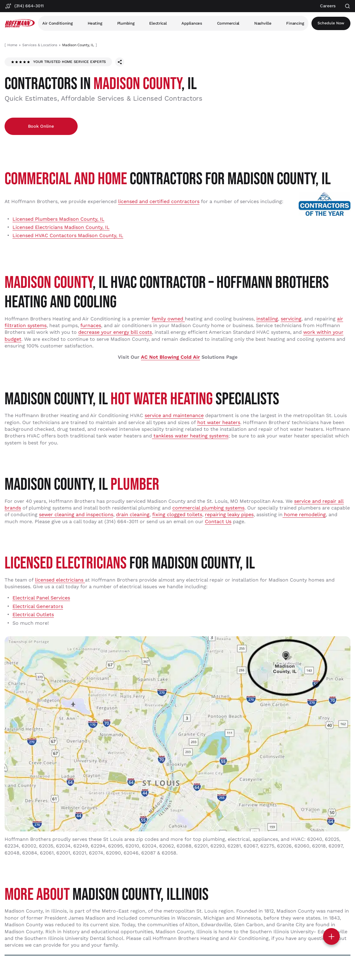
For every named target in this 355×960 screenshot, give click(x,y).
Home (12, 45)
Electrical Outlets (33, 615)
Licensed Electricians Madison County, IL (61, 228)
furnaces (90, 326)
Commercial (229, 23)
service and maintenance (174, 416)
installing (267, 319)
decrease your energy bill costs (115, 333)
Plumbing (126, 23)
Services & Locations (39, 45)
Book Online (37, 126)
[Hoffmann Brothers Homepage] (20, 23)
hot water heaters (218, 423)
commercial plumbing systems (208, 508)
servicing (291, 319)
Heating (95, 23)
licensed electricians (60, 580)
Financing (296, 23)
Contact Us (218, 522)
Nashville (263, 23)
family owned (168, 319)
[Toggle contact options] (331, 936)
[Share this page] (119, 62)
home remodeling (304, 515)
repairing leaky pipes (229, 515)
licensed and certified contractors (158, 202)
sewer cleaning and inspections (76, 515)
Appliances (192, 23)
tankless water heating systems (190, 437)
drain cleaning (132, 515)
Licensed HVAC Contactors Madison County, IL (67, 236)
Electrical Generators (37, 607)
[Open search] (347, 6)
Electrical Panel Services (41, 598)
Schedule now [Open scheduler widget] (331, 23)
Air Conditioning (57, 23)
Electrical (158, 23)
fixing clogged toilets (177, 515)
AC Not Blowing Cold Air (170, 358)
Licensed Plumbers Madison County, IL (58, 220)
